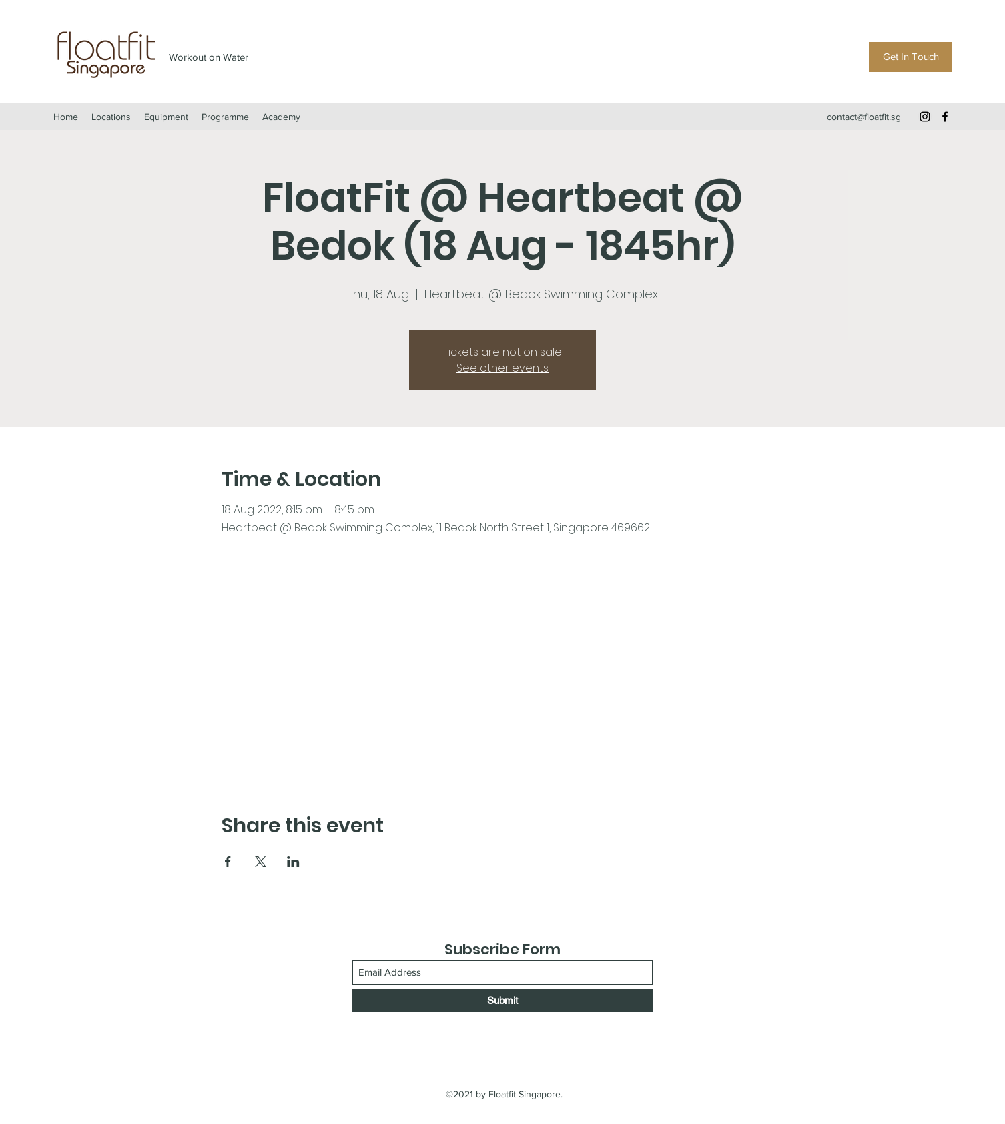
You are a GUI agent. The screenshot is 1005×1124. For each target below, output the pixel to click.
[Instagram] (925, 116)
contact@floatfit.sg (864, 116)
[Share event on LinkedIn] (293, 861)
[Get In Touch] (910, 57)
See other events (502, 368)
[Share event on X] (260, 861)
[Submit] (502, 1000)
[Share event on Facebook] (228, 861)
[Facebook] (945, 116)
